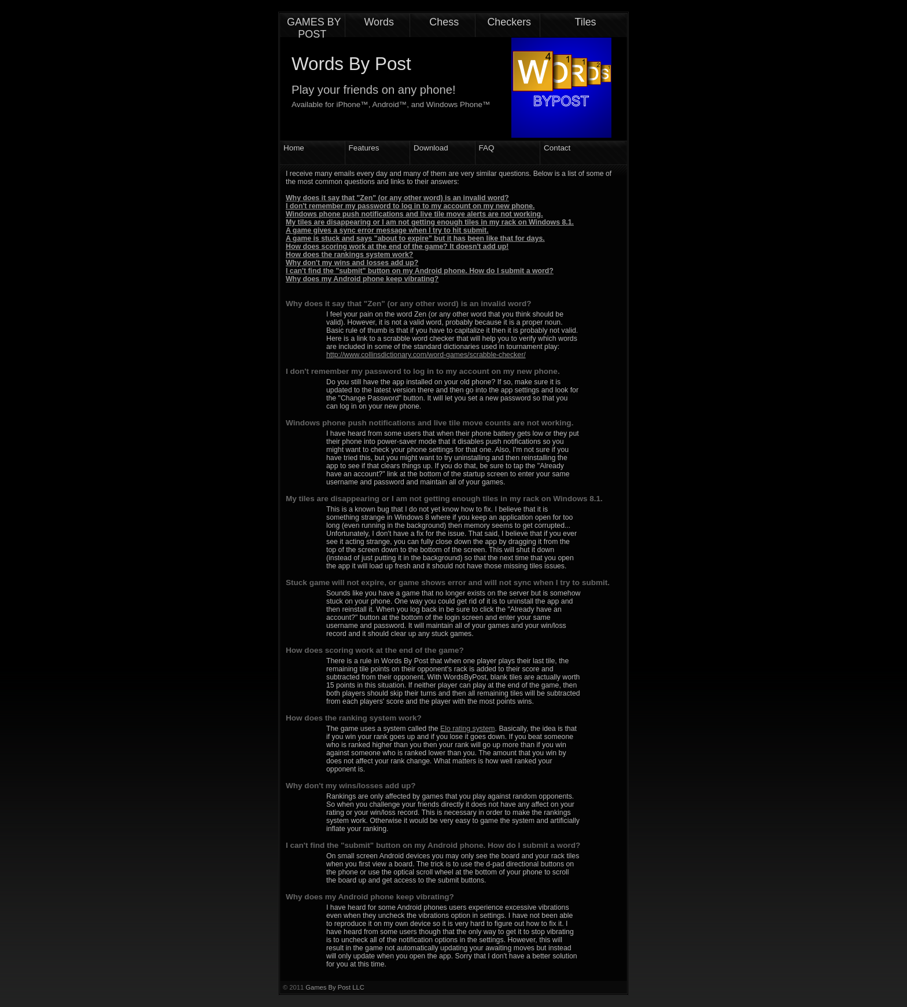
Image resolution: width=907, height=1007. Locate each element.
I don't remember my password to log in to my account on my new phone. (410, 206)
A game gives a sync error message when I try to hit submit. (387, 230)
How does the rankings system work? (349, 255)
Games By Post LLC (334, 987)
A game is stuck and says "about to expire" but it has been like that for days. (415, 238)
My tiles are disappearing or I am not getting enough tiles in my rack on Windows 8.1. (430, 222)
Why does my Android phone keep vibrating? (362, 279)
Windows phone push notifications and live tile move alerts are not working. (414, 214)
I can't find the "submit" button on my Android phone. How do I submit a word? (420, 271)
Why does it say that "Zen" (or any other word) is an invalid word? (397, 198)
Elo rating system (467, 729)
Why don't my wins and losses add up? (352, 263)
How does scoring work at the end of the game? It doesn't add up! (397, 246)
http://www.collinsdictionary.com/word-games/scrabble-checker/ (426, 355)
